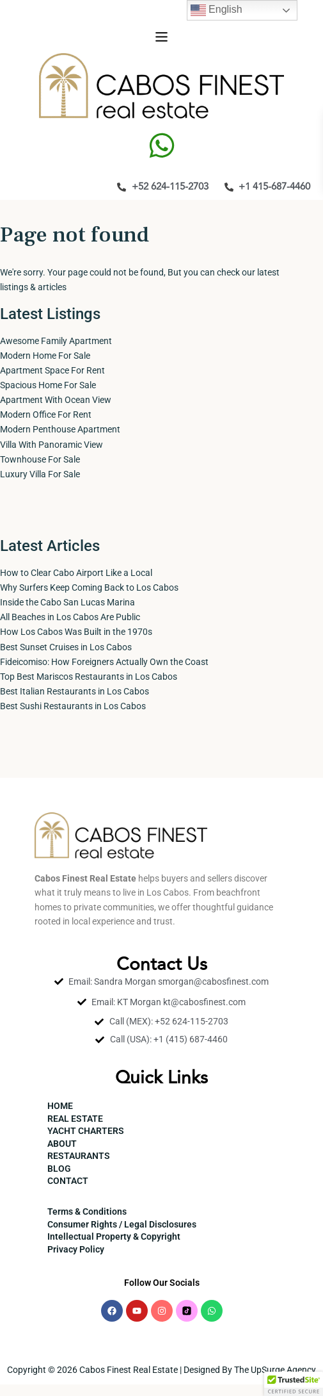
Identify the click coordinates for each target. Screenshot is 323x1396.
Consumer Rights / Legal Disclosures (121, 1224)
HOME (60, 1106)
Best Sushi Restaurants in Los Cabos (73, 706)
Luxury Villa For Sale (40, 474)
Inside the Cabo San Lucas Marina (67, 602)
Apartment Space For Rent (52, 370)
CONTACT (67, 1181)
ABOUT (62, 1143)
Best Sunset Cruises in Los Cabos (66, 647)
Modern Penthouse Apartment (60, 429)
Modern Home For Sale (45, 355)
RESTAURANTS (78, 1156)
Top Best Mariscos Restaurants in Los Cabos (88, 676)
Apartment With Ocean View (55, 400)
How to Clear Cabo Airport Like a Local (76, 573)
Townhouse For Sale (40, 459)
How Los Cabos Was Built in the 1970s (76, 632)
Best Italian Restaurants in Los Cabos (74, 691)
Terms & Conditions (87, 1211)
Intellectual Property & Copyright (113, 1236)
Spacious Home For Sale (48, 385)
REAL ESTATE (75, 1118)
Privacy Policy (75, 1249)
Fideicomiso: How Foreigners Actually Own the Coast (104, 662)
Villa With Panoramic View (51, 444)
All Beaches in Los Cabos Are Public (70, 617)
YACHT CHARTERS (85, 1131)
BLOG (59, 1168)
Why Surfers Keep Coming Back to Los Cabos (89, 587)
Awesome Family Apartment (56, 341)
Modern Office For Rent (45, 414)
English (216, 10)
